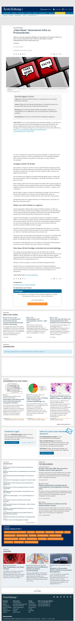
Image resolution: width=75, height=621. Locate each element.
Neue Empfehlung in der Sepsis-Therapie (13, 568)
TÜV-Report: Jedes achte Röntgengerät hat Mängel (15, 520)
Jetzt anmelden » (12, 443)
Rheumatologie (19, 542)
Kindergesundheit (43, 536)
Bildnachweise (16, 612)
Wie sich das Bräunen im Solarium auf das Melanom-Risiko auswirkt (53, 505)
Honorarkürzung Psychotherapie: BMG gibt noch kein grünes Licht (18, 476)
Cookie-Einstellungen (18, 607)
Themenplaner (32, 604)
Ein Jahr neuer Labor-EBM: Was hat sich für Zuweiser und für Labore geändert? (53, 469)
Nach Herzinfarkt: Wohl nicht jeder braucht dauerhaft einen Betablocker (18, 468)
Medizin (14, 13)
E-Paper (30, 609)
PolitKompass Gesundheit (55, 539)
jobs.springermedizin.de (44, 606)
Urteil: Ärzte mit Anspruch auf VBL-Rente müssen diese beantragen (17, 500)
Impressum (16, 609)
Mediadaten (31, 603)
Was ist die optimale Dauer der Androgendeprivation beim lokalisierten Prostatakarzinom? (60, 321)
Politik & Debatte (60, 13)
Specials (35, 13)
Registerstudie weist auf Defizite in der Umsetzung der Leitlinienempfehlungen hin (37, 400)
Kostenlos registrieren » (28, 443)
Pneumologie (42, 539)
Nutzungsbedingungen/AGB (20, 604)
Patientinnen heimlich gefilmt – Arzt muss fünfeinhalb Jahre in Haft (18, 496)
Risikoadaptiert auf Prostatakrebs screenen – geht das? (37, 321)
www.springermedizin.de (44, 603)
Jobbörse (5, 612)
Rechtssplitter (8, 542)
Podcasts (28, 13)
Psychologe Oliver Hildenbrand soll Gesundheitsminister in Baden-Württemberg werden (18, 513)
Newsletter (31, 610)
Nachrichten (7, 13)
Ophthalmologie (31, 539)
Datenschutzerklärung (18, 606)
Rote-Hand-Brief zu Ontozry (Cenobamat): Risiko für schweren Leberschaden (18, 488)
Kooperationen (43, 13)
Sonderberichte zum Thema (15, 381)
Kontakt (15, 610)
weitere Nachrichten (31, 522)
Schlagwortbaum (17, 603)
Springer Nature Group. (34, 619)
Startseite (5, 603)
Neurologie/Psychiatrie (11, 539)
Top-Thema (31, 532)
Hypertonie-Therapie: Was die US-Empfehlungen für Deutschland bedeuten (19, 472)
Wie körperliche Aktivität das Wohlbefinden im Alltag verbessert (19, 517)
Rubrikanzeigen (32, 606)
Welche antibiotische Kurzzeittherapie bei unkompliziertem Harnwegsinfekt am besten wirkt (54, 487)
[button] (70, 9)
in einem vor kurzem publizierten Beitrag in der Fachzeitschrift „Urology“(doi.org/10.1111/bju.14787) (37, 129)
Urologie (26, 285)
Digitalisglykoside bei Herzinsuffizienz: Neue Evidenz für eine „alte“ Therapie (18, 492)
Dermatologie (50, 532)
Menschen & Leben (55, 536)
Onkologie (32, 285)
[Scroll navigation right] (71, 13)
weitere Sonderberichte (64, 424)
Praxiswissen (21, 13)
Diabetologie (59, 532)
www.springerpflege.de (44, 604)
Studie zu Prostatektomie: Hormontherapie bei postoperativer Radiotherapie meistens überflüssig (13, 322)
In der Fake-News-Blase (31, 275)
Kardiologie (32, 536)
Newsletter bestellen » (47, 453)
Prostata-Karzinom (18, 285)
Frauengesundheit (10, 536)
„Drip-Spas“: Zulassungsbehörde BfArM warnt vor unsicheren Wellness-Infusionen (18, 509)
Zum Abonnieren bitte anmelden (37, 304)
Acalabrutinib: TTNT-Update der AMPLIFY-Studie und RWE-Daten (60, 398)
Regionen (51, 13)
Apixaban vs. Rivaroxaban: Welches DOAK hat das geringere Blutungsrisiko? (61, 570)
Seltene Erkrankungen (31, 542)
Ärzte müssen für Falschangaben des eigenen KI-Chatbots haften (19, 480)
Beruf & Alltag (40, 532)
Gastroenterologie (22, 536)
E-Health (67, 532)
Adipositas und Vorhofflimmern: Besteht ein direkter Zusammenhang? (37, 569)
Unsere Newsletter (12, 529)
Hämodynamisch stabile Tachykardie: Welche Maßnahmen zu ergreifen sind (18, 483)
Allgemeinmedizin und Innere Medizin (15, 532)
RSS (29, 612)
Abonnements (32, 607)
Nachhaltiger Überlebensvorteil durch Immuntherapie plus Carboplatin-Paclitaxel (13, 401)
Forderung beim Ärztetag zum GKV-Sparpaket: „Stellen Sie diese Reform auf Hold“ (19, 505)
